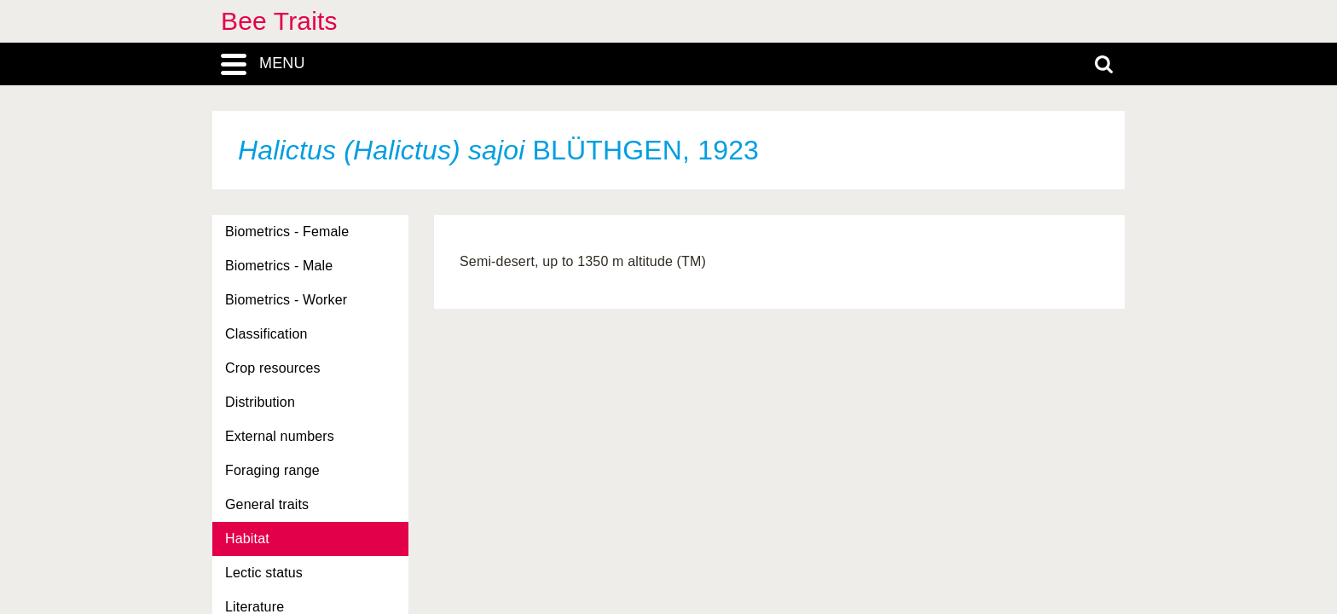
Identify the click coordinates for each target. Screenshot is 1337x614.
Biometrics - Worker (286, 300)
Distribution (260, 402)
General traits (267, 504)
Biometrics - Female (287, 231)
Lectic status (264, 572)
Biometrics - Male (279, 265)
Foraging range (272, 470)
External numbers (279, 436)
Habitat (247, 538)
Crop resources (273, 368)
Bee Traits (279, 21)
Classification (266, 334)
